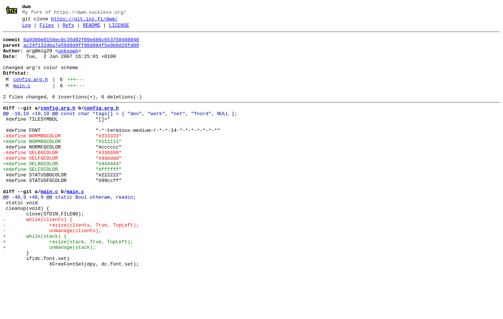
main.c (21, 99)
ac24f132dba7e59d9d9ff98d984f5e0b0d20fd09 (81, 51)
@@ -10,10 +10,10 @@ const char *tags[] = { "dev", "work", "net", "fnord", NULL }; (120, 130)
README (91, 28)
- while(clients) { (37, 257)
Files (46, 28)
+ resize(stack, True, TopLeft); (68, 284)
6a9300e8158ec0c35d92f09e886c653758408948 (81, 44)
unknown (68, 57)
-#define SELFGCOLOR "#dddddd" (62, 183)
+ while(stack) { (35, 277)
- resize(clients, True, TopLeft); (71, 264)
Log (26, 28)
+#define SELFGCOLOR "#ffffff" (62, 197)
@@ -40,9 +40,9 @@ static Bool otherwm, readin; (69, 230)
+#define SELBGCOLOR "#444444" (62, 190)
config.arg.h (30, 91)
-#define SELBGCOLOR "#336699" (62, 177)
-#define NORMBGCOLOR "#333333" (62, 157)
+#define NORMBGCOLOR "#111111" (62, 163)
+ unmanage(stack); (49, 290)
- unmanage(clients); (52, 270)
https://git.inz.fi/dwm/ (84, 21)
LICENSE (119, 28)
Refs (68, 28)
